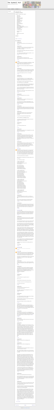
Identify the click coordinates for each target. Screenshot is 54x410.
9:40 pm (18, 341)
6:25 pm (18, 291)
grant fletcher (18, 247)
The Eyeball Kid (14, 3)
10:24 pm (18, 147)
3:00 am (18, 379)
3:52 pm (18, 66)
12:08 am (18, 302)
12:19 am (18, 245)
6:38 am (18, 337)
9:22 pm (18, 127)
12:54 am (18, 316)
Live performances (19, 38)
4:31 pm (18, 92)
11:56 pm (18, 208)
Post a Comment (18, 401)
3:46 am (18, 264)
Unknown (18, 251)
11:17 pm (18, 201)
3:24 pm (18, 284)
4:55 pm (18, 104)
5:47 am (18, 272)
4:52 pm (18, 96)
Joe (17, 61)
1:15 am (18, 321)
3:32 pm (18, 59)
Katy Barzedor (19, 210)
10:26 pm (18, 193)
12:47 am (18, 249)
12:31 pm (18, 44)
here (32, 314)
